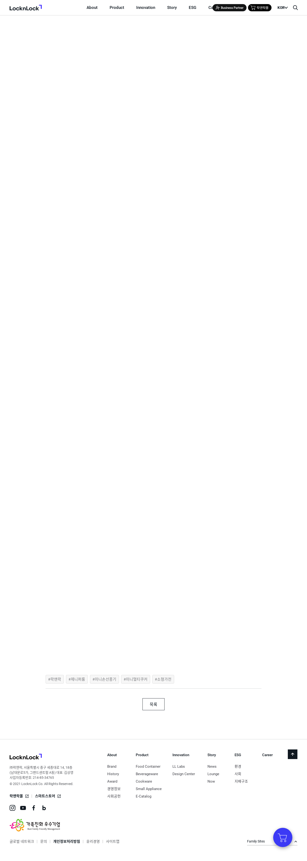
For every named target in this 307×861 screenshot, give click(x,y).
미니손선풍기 (105, 679)
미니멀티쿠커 (137, 679)
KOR (281, 8)
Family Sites (256, 841)
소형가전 (164, 679)
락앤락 (55, 679)
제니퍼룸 (78, 679)
